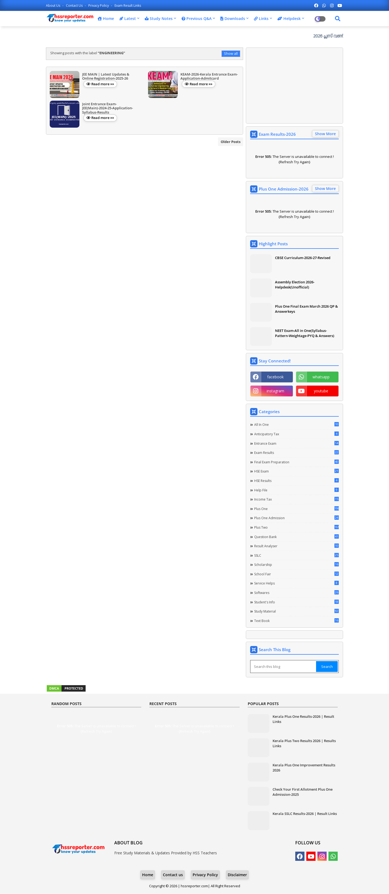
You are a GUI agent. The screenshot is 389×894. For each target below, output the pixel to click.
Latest (127, 18)
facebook (275, 376)
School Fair (296, 574)
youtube (321, 390)
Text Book (296, 620)
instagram (275, 390)
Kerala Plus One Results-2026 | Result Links (303, 719)
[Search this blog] (283, 666)
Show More (325, 133)
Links (261, 18)
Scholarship (296, 564)
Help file (296, 490)
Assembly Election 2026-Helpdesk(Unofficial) (294, 284)
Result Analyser (296, 545)
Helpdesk (289, 18)
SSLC (296, 555)
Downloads (232, 18)
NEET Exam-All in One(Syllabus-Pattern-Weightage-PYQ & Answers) (304, 333)
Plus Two (296, 527)
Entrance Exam (296, 443)
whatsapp (321, 376)
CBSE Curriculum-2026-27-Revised (302, 257)
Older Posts (230, 141)
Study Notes (159, 18)
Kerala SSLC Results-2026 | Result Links (305, 813)
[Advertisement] (294, 85)
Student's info (296, 602)
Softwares (296, 592)
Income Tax (296, 499)
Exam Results (296, 452)
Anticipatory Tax (296, 433)
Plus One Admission (296, 517)
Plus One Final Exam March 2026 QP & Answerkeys (306, 309)
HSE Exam (296, 471)
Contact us (74, 5)
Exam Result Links (128, 5)
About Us (53, 5)
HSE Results (296, 480)
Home (106, 18)
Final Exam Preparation (296, 462)
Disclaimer (237, 874)
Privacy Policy (99, 5)
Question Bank (296, 536)
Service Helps (296, 583)
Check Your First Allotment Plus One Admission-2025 (303, 792)
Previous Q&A (197, 18)
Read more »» (102, 83)
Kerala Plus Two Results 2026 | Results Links (304, 743)
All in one (296, 424)
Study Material (296, 611)
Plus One (296, 508)
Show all (231, 53)
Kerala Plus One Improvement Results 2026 (304, 767)
